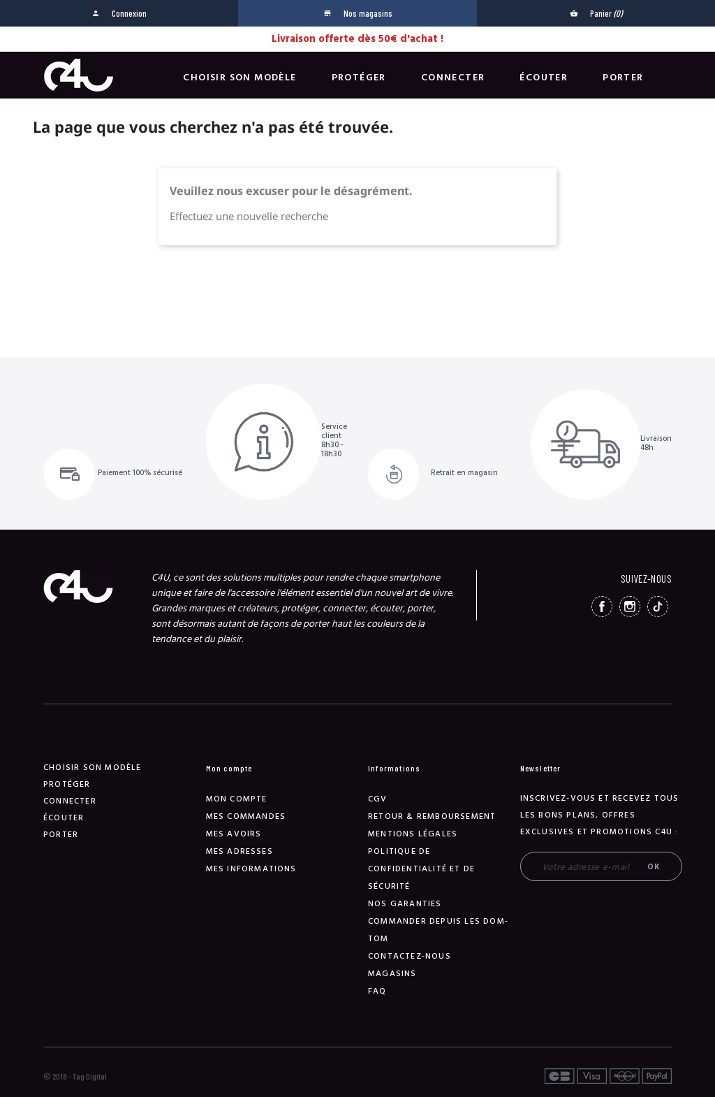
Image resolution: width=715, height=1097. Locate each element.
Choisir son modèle (239, 78)
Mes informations (251, 869)
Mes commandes (246, 816)
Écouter (543, 78)
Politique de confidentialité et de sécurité (421, 868)
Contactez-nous (409, 956)
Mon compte (236, 799)
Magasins (392, 974)
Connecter (453, 78)
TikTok (658, 606)
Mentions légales (412, 834)
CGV (378, 799)
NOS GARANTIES (405, 904)
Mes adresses (239, 851)
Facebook (602, 606)
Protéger (359, 78)
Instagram (630, 606)
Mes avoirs (234, 834)
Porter (623, 78)
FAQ (377, 991)
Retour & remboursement (432, 816)
